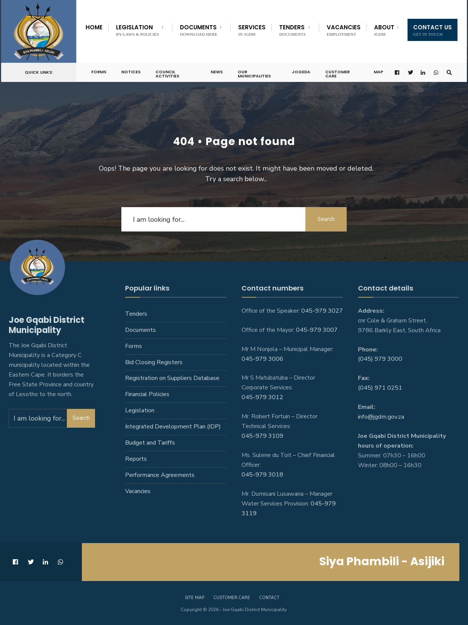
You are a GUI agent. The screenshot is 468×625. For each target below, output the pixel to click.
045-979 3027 (322, 311)
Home (94, 27)
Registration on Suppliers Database (172, 378)
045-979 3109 (262, 436)
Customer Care (337, 72)
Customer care (231, 598)
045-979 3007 (317, 330)
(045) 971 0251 (380, 388)
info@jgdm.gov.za (381, 417)
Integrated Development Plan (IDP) (173, 426)
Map (378, 70)
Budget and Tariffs (150, 443)
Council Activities (167, 72)
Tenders (292, 29)
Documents (198, 29)
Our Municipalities (254, 72)
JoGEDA (301, 70)
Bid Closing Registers (154, 362)
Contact (269, 598)
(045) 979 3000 (380, 359)
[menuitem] (140, 29)
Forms (98, 70)
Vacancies (344, 29)
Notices (130, 70)
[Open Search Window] (449, 70)
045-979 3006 (262, 359)
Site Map (194, 598)
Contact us (432, 29)
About (384, 29)
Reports (136, 459)
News (217, 70)
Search (326, 219)
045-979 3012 (262, 397)
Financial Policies (147, 394)
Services (252, 29)
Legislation (137, 29)
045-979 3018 (262, 475)
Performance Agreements (160, 475)
